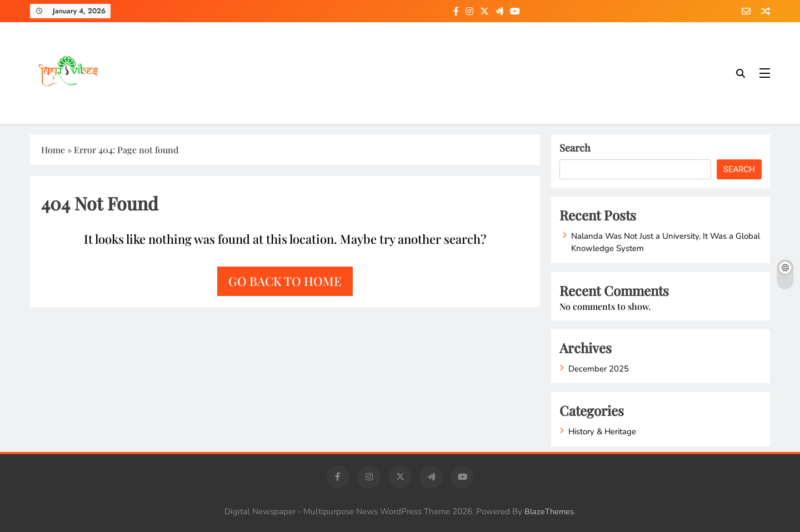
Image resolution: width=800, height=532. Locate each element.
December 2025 (598, 368)
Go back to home (285, 281)
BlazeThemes (549, 511)
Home (53, 149)
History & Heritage (602, 431)
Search (575, 147)
